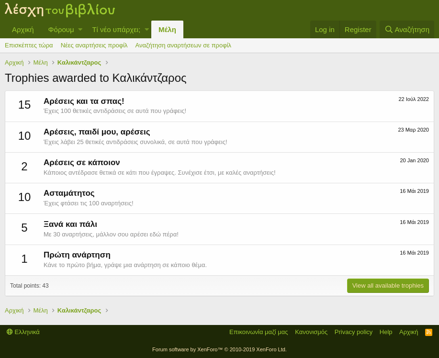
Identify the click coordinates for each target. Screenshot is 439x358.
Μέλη (167, 29)
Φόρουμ (61, 29)
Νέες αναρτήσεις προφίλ (94, 45)
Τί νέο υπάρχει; (116, 29)
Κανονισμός (311, 332)
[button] (80, 29)
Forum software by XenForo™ (219, 349)
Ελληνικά (23, 332)
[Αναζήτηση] (407, 29)
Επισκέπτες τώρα (29, 45)
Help (386, 332)
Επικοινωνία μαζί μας (258, 332)
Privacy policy (353, 332)
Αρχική (23, 29)
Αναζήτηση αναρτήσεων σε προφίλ (183, 45)
